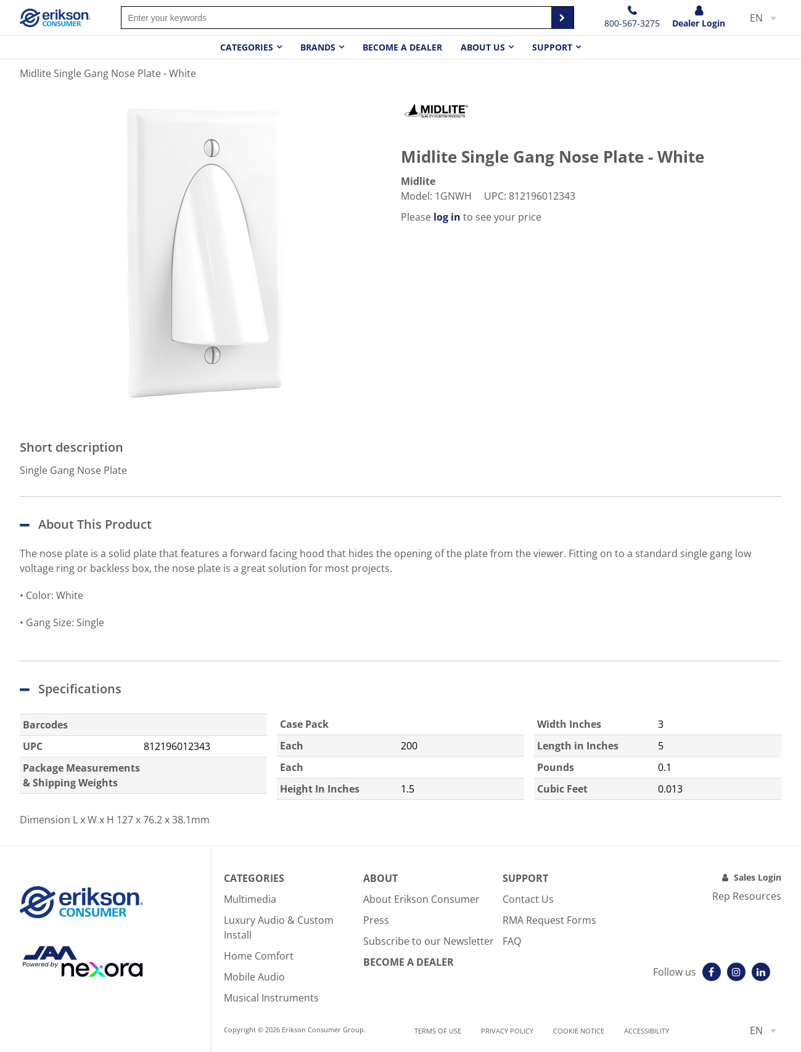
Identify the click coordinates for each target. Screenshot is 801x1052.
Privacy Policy (507, 1030)
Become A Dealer (408, 962)
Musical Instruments (271, 998)
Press (376, 920)
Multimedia (250, 899)
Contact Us (528, 899)
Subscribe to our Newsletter (428, 941)
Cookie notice (578, 1030)
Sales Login (757, 877)
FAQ (512, 941)
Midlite (418, 181)
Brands (317, 47)
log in (447, 217)
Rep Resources (746, 896)
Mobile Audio (254, 977)
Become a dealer (402, 47)
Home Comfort (259, 956)
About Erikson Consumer (421, 899)
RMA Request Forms (549, 920)
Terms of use (437, 1030)
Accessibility (646, 1030)
